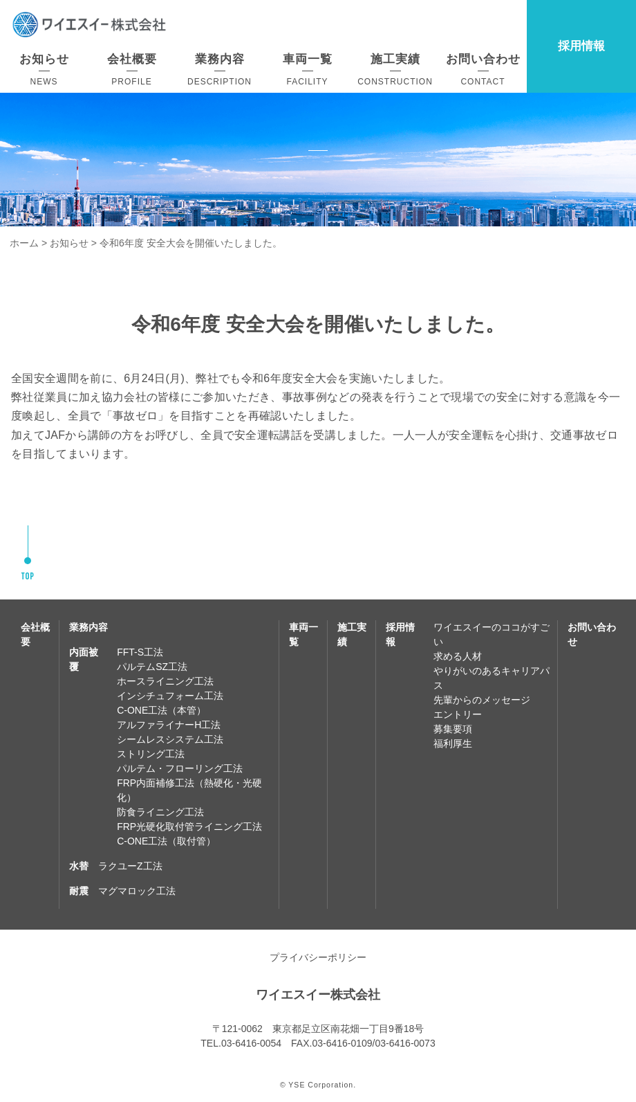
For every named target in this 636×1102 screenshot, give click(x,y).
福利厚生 (452, 743)
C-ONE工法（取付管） (166, 841)
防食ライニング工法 (160, 812)
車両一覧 (303, 634)
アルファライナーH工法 (169, 724)
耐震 (78, 890)
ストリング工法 (151, 753)
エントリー (457, 714)
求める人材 (457, 656)
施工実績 (351, 634)
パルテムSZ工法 (152, 666)
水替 (78, 865)
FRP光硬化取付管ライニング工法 (189, 826)
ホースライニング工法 (165, 681)
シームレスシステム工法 (170, 739)
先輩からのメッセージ (481, 699)
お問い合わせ (592, 634)
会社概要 (35, 634)
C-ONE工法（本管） (161, 710)
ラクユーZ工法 (130, 865)
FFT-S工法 (140, 652)
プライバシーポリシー (318, 957)
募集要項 (452, 728)
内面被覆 (83, 659)
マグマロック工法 (137, 890)
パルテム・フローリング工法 (180, 768)
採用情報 (581, 46)
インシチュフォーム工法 (170, 695)
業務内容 (88, 627)
